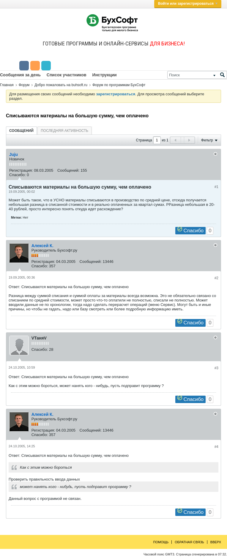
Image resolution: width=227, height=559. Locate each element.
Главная (7, 85)
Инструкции (104, 74)
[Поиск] (197, 75)
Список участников (66, 74)
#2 (216, 278)
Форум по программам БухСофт (119, 85)
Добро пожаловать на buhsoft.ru (60, 85)
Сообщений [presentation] (21, 131)
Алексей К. (42, 245)
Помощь (161, 542)
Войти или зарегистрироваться (187, 3)
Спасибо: (17, 175)
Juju (13, 154)
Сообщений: (68, 170)
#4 (216, 447)
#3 (216, 368)
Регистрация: (21, 170)
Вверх (215, 542)
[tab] (21, 131)
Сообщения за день (20, 74)
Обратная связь (189, 542)
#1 (216, 187)
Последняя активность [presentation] (64, 131)
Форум (24, 85)
